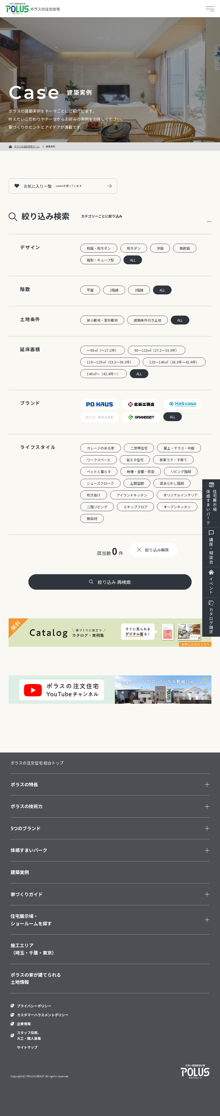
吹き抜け (94, 494)
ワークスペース (98, 459)
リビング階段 (180, 471)
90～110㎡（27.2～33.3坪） (156, 350)
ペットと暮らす (99, 471)
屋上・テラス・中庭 (179, 447)
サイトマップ (27, 1047)
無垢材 (92, 518)
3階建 (139, 290)
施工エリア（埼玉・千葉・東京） (33, 949)
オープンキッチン (177, 506)
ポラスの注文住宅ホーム (27, 146)
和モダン (134, 248)
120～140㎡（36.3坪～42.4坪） (174, 361)
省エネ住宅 (135, 459)
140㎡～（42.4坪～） (103, 373)
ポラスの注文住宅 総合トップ (37, 763)
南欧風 (185, 248)
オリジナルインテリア (180, 494)
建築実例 (20, 872)
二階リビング (97, 506)
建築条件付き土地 (147, 320)
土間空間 (137, 483)
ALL (132, 259)
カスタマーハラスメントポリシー (42, 1014)
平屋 (90, 290)
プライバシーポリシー (34, 1005)
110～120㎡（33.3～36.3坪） (110, 361)
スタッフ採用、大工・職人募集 (29, 1035)
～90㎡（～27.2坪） (102, 350)
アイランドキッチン (132, 494)
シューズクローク (100, 483)
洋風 (160, 248)
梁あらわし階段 (172, 483)
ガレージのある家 (100, 447)
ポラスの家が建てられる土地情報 (36, 978)
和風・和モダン (99, 248)
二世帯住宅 (139, 447)
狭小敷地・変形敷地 (102, 320)
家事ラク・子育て (173, 459)
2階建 (114, 290)
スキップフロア (135, 506)
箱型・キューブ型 (100, 259)
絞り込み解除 (157, 550)
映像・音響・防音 (140, 471)
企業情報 (24, 1023)
